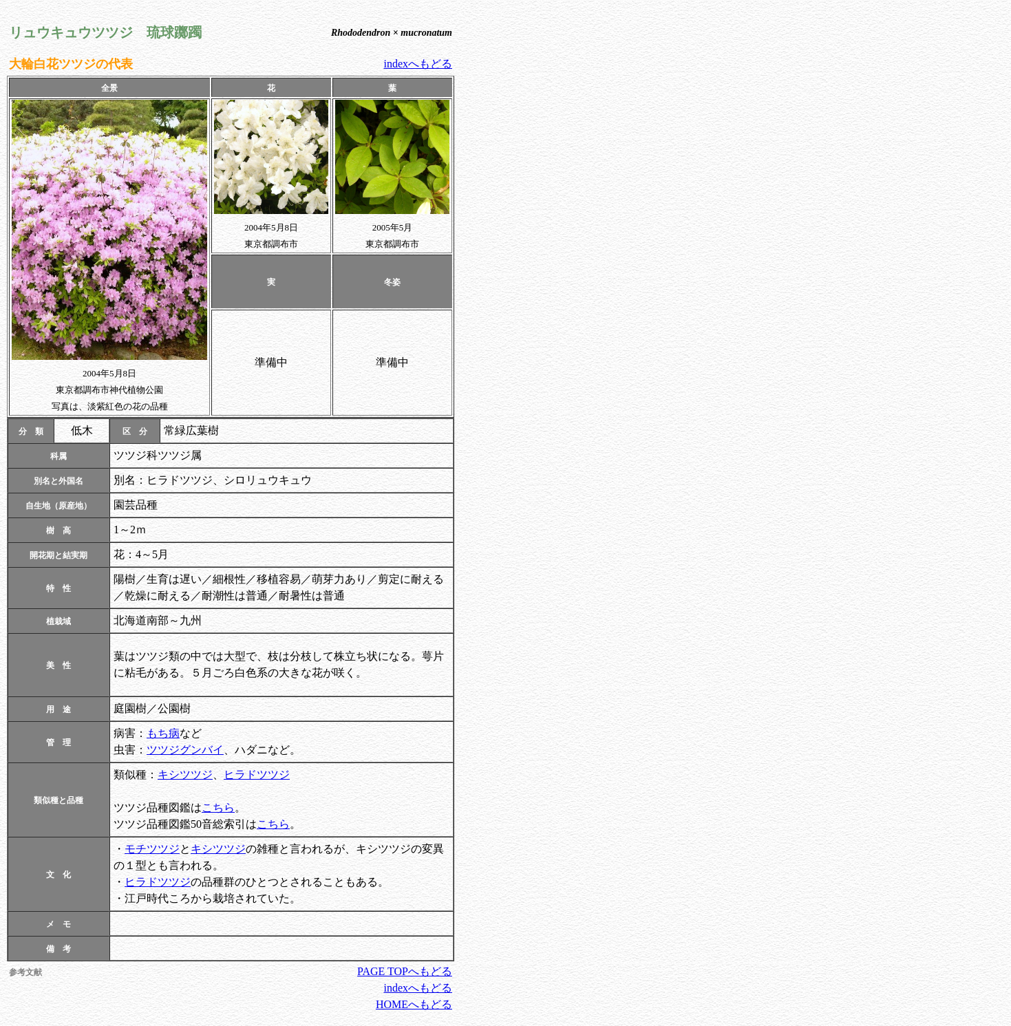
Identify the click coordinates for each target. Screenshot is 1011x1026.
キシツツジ (185, 774)
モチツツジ (152, 849)
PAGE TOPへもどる (404, 971)
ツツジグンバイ (185, 750)
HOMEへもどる (414, 1004)
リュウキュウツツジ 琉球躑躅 (105, 32)
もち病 (163, 733)
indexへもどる (417, 64)
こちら (218, 807)
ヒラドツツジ (257, 774)
